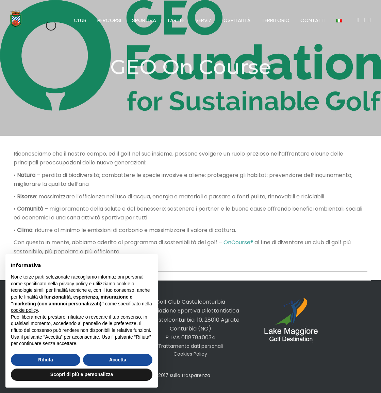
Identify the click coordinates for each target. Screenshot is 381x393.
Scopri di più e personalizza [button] (81, 374)
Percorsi (109, 20)
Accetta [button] (118, 359)
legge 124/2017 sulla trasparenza (172, 375)
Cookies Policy (190, 354)
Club (80, 20)
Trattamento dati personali (190, 346)
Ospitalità (237, 20)
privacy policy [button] (73, 283)
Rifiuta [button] (45, 359)
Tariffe (176, 20)
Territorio (275, 20)
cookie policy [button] (24, 310)
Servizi (204, 20)
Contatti (313, 20)
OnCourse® (238, 242)
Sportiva (144, 20)
